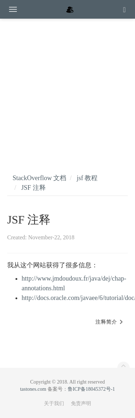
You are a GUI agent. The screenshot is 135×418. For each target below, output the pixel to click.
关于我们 (54, 403)
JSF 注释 (33, 187)
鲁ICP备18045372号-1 (91, 389)
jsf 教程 (87, 178)
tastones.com (33, 389)
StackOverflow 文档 (39, 178)
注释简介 (106, 322)
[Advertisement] (67, 89)
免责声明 (81, 403)
